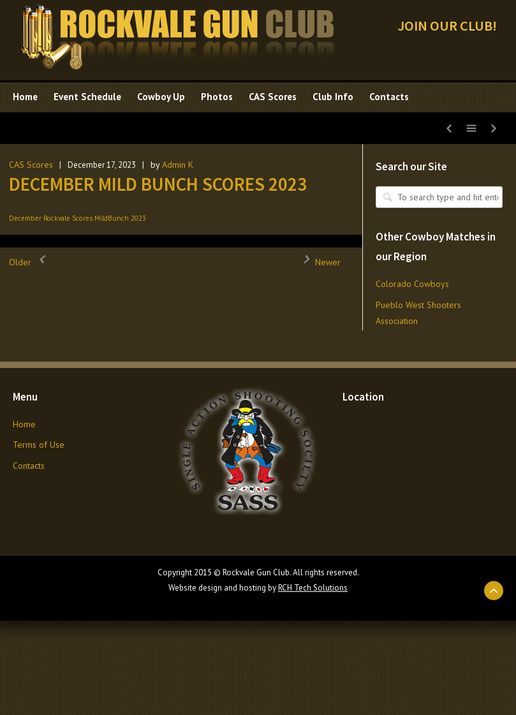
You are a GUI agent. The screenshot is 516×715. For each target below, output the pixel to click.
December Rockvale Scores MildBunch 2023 (77, 218)
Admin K (177, 164)
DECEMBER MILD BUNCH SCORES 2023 (158, 184)
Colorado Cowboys (412, 284)
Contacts (29, 465)
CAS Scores (31, 164)
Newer (318, 262)
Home (24, 424)
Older (29, 262)
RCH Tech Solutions (313, 587)
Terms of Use (38, 444)
